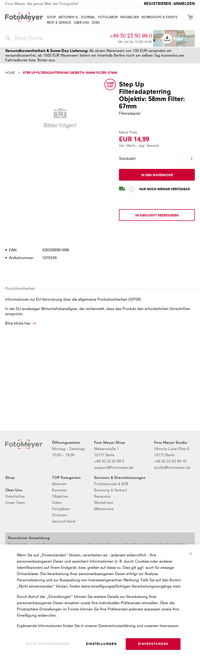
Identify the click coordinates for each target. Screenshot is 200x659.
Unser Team (15, 503)
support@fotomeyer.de (113, 468)
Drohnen (59, 515)
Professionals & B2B (111, 484)
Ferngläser (61, 509)
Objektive (60, 496)
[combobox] (56, 38)
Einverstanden (153, 644)
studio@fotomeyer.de (172, 468)
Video (57, 503)
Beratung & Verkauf (110, 490)
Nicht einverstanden (47, 644)
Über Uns (13, 490)
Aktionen (59, 484)
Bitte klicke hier (18, 323)
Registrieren (157, 4)
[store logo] (24, 17)
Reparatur (102, 496)
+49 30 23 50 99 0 (131, 36)
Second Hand (63, 521)
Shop (10, 478)
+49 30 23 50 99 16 (170, 461)
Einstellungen (101, 644)
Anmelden (184, 4)
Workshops (103, 503)
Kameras (59, 490)
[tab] (99, 235)
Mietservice (104, 509)
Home (10, 73)
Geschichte (15, 496)
